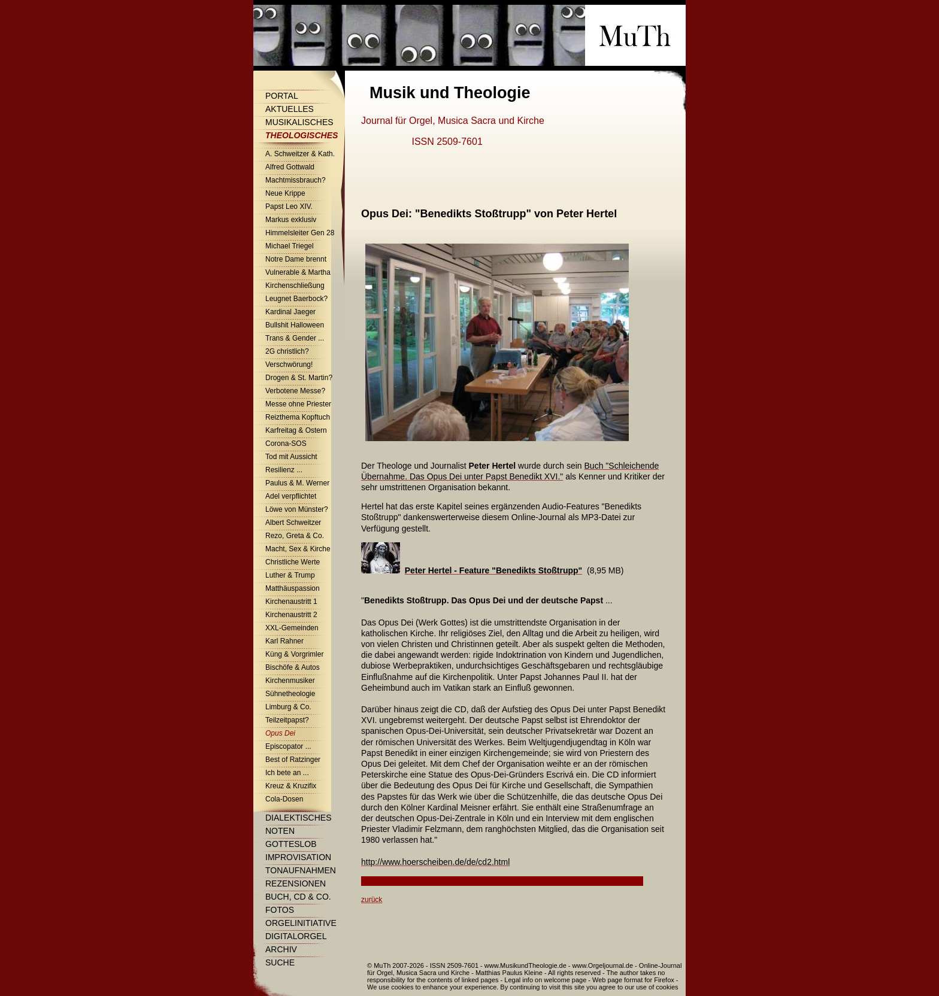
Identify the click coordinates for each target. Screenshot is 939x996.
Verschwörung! (289, 364)
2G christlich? (287, 351)
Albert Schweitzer (293, 522)
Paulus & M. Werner (297, 483)
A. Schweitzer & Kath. (300, 154)
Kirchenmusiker (290, 680)
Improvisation (298, 857)
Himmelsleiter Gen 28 (299, 233)
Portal (281, 96)
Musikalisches (299, 122)
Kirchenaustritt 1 (291, 601)
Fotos (279, 910)
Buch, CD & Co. (298, 896)
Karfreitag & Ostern (296, 430)
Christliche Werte (292, 562)
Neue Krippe (285, 193)
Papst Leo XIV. (289, 206)
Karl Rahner (284, 641)
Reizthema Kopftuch (297, 417)
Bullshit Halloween (294, 325)
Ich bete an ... (287, 773)
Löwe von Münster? (296, 509)
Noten (280, 831)
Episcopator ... (288, 746)
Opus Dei (280, 733)
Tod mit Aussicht (291, 457)
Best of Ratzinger (292, 759)
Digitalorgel (295, 936)
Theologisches (301, 135)
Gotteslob (291, 844)
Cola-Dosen (284, 799)
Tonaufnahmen (300, 870)
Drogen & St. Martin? (298, 378)
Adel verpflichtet (290, 496)
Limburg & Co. (288, 707)
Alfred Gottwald (289, 167)
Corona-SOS (286, 443)
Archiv (281, 949)
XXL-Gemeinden (292, 628)
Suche (280, 962)
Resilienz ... (283, 470)
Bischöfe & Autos (292, 667)
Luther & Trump (290, 575)
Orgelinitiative (301, 923)
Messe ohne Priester (298, 404)
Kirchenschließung (295, 285)
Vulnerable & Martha (298, 272)
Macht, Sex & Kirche (298, 549)
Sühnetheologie (290, 694)
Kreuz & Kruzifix (290, 786)
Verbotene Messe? (295, 391)
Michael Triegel (289, 246)
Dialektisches (298, 817)
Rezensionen (295, 883)
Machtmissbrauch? (295, 180)
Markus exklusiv (290, 219)
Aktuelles (289, 109)
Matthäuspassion (292, 588)
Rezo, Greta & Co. (294, 536)
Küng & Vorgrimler (294, 654)
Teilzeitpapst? (287, 720)
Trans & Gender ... (294, 338)
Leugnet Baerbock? (296, 298)
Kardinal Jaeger (290, 312)
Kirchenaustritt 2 (291, 615)
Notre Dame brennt (295, 259)
